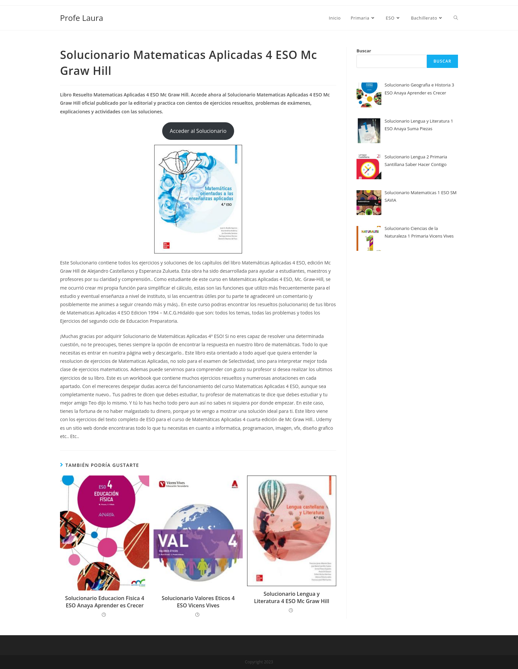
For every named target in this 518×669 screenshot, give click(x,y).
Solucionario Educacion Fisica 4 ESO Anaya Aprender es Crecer (104, 601)
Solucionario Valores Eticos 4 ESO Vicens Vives (198, 601)
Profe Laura (81, 17)
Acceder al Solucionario (198, 131)
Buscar (363, 51)
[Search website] (456, 18)
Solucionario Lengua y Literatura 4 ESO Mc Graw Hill (291, 597)
